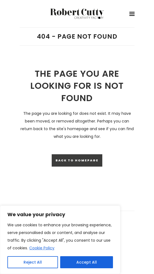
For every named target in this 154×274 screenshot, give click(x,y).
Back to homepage (77, 160)
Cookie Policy (41, 248)
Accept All (86, 262)
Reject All (33, 262)
